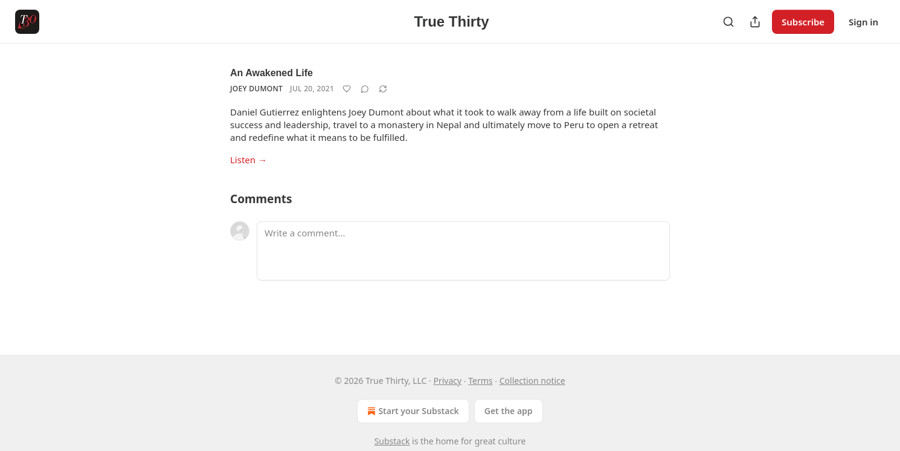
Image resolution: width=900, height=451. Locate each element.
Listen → (248, 160)
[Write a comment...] (463, 251)
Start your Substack (411, 411)
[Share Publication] (755, 22)
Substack (392, 441)
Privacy (447, 380)
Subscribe (803, 22)
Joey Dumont (256, 88)
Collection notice (532, 380)
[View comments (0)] (365, 89)
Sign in (863, 22)
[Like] (347, 89)
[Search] (728, 22)
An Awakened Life (271, 73)
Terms (480, 380)
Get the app (508, 411)
